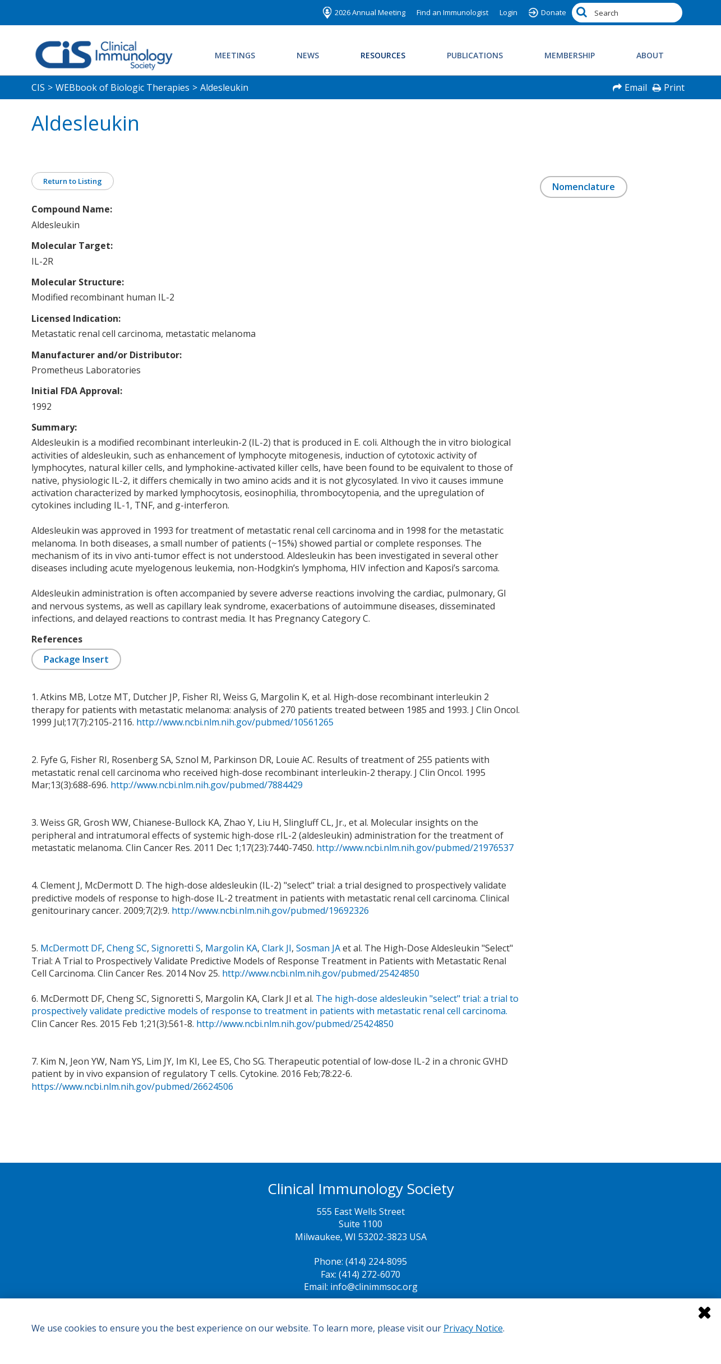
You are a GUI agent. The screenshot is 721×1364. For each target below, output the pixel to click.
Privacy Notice (473, 1328)
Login (508, 12)
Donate (553, 12)
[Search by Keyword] (627, 12)
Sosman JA (318, 948)
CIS (38, 87)
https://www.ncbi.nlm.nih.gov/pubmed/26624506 (132, 1086)
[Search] (583, 12)
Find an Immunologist (452, 12)
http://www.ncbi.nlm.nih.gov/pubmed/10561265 (235, 722)
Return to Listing (72, 181)
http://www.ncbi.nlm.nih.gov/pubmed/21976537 (415, 847)
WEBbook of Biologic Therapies (123, 87)
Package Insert (76, 659)
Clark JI (277, 948)
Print (674, 87)
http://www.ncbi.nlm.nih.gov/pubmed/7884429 (206, 785)
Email (636, 87)
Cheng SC (127, 948)
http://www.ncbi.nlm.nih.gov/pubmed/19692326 (270, 910)
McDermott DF (71, 948)
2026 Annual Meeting (370, 12)
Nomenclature (583, 187)
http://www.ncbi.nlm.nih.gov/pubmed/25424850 (320, 973)
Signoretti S (176, 948)
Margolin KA (231, 948)
